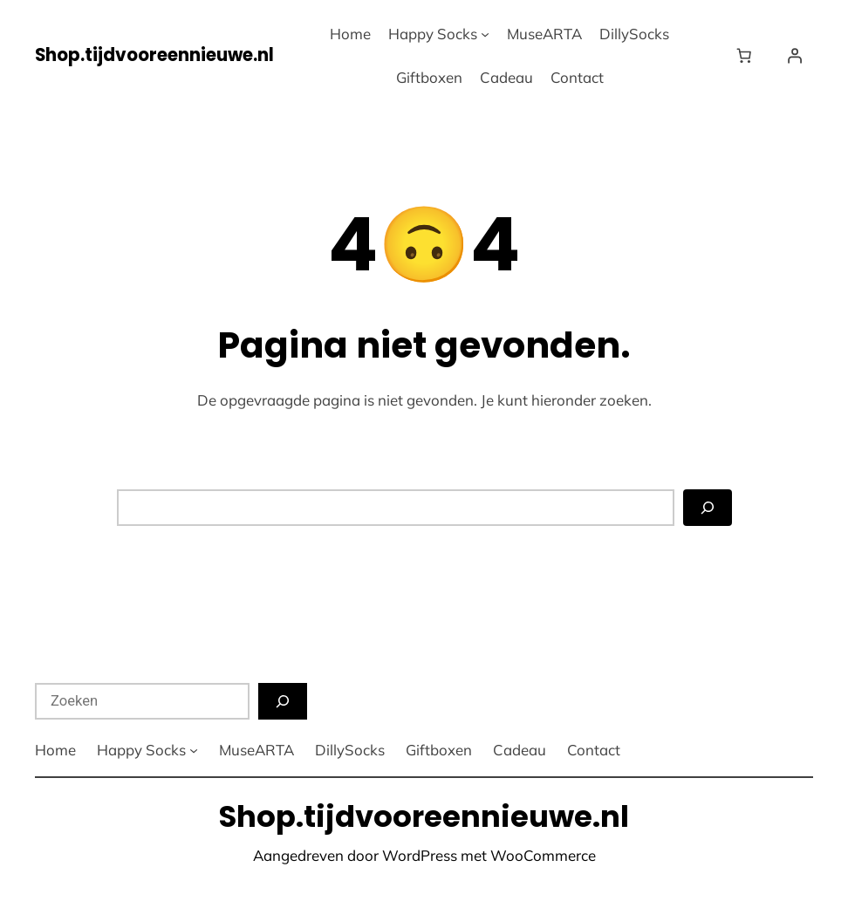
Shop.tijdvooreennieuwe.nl (154, 55)
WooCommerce (543, 855)
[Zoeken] (707, 507)
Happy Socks (432, 33)
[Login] (794, 55)
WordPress (419, 855)
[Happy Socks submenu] (485, 34)
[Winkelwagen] (747, 55)
